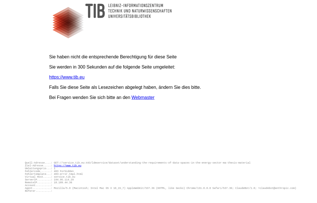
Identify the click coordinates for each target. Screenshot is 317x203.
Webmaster (143, 97)
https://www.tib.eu (66, 77)
